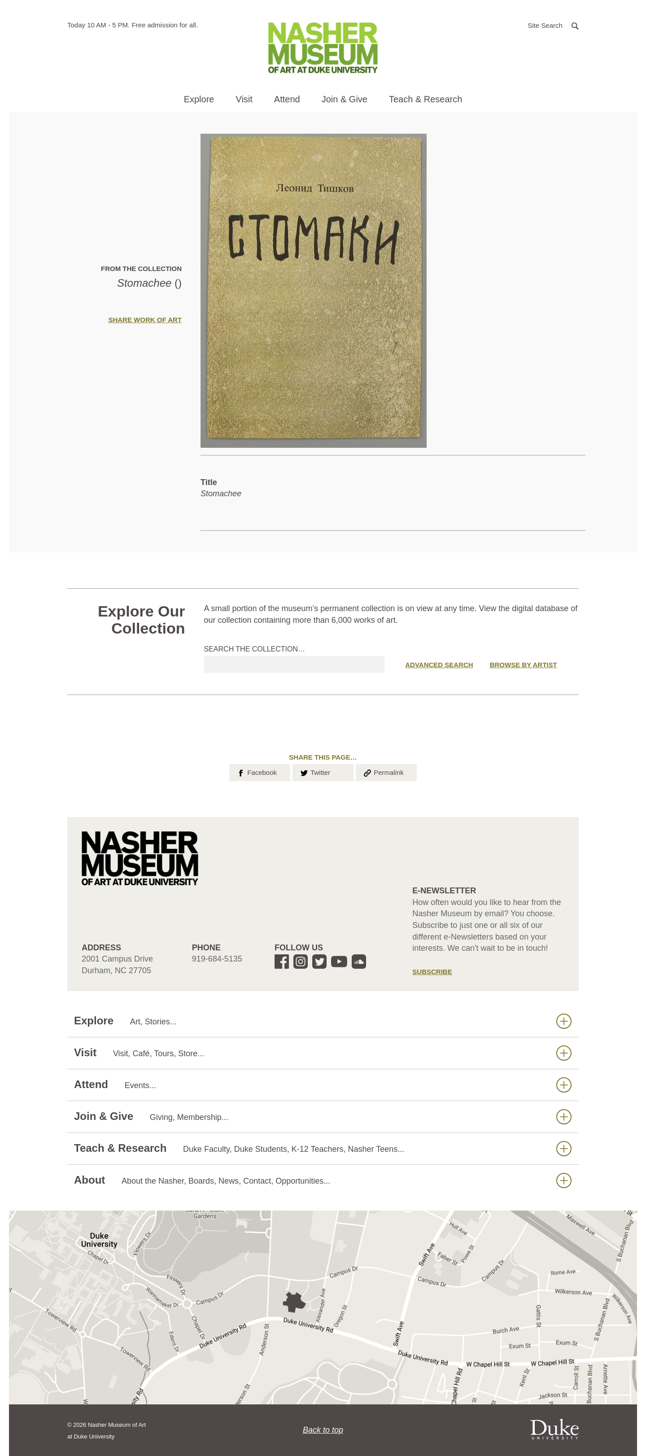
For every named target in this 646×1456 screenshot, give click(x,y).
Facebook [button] (256, 771)
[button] (553, 25)
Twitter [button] (314, 771)
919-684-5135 (217, 958)
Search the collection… (255, 649)
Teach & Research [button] (425, 99)
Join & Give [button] (344, 99)
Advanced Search (439, 665)
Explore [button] (199, 99)
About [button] (323, 1180)
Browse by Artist (523, 665)
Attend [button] (287, 99)
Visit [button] (244, 99)
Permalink (383, 771)
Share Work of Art (145, 320)
